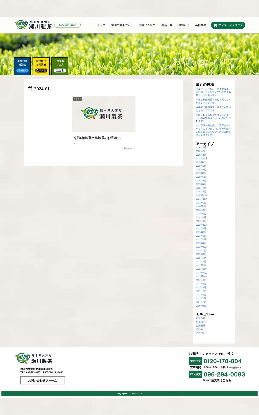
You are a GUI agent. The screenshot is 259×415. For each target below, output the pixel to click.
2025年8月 (201, 170)
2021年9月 (201, 280)
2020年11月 (201, 306)
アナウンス (202, 333)
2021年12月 (201, 273)
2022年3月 (201, 265)
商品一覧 (166, 25)
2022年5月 (201, 261)
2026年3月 (201, 151)
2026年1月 (201, 155)
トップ (101, 25)
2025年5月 (201, 181)
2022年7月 (201, 254)
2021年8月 (201, 284)
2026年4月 (201, 147)
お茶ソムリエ (147, 25)
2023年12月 (201, 225)
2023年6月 (201, 236)
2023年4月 (201, 243)
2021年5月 (201, 295)
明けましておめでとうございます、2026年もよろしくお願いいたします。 (213, 118)
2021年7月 (201, 287)
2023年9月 (201, 228)
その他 (199, 329)
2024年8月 (201, 206)
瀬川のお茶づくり (122, 25)
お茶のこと (202, 322)
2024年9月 (201, 203)
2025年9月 (201, 166)
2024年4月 (201, 217)
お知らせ (183, 25)
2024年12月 (201, 195)
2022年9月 (201, 251)
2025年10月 (201, 162)
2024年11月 (201, 199)
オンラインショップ (230, 25)
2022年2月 (201, 269)
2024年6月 (201, 214)
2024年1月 (201, 221)
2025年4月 (201, 184)
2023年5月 (201, 240)
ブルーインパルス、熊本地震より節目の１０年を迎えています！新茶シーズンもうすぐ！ (213, 92)
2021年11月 (201, 276)
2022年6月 (201, 258)
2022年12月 (201, 247)
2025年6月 (201, 177)
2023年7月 (201, 232)
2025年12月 (201, 158)
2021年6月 (201, 291)
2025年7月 (201, 173)
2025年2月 (201, 192)
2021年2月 (201, 302)
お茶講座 (200, 326)
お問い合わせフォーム (42, 380)
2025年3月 (201, 188)
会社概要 (200, 25)
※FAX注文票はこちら (217, 380)
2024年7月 (201, 210)
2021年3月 (201, 298)
